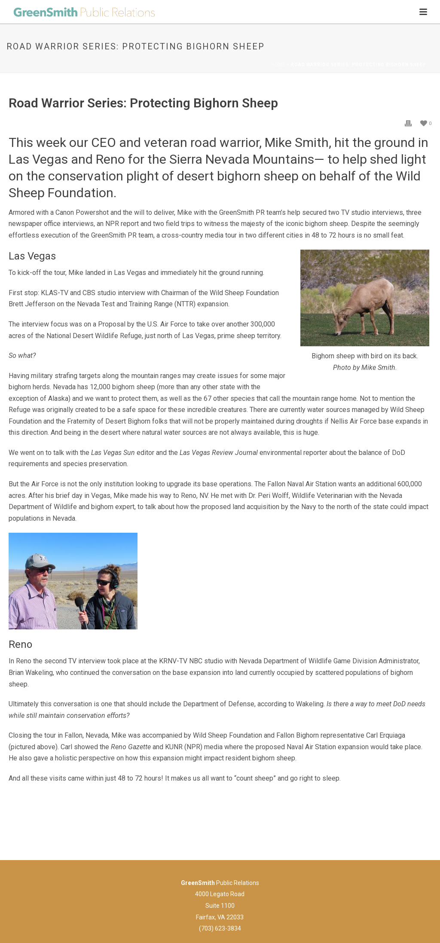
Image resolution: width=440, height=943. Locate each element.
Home (278, 64)
